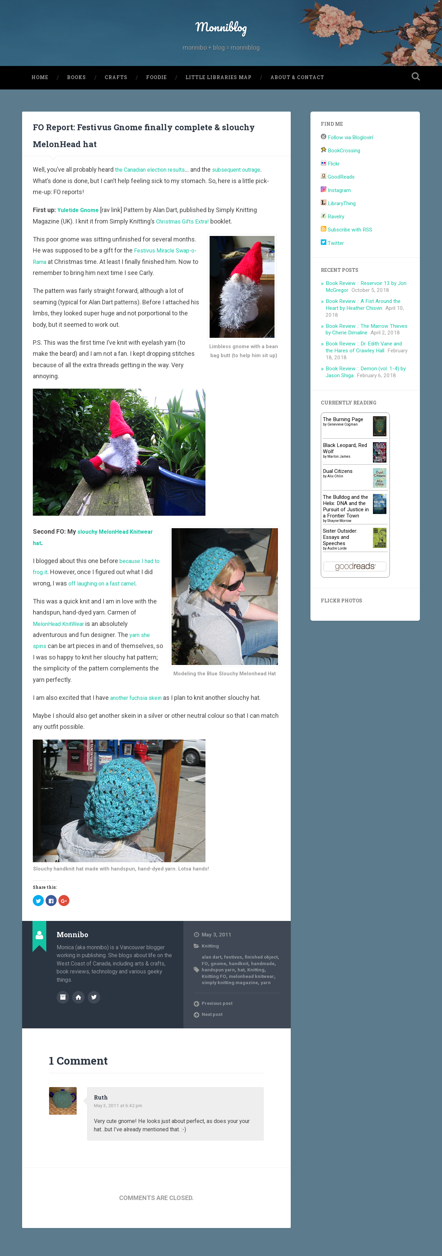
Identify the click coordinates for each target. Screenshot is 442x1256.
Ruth (102, 1125)
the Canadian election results (155, 190)
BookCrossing (340, 172)
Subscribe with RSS (346, 251)
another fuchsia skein (139, 719)
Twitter (332, 264)
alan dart (212, 978)
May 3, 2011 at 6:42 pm (121, 1133)
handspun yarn (248, 991)
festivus (235, 978)
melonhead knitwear (227, 1004)
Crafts (116, 99)
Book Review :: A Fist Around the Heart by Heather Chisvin (363, 326)
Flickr (330, 185)
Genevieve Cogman (342, 445)
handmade (215, 991)
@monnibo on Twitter (94, 1018)
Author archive (63, 1018)
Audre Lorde (337, 569)
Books (76, 99)
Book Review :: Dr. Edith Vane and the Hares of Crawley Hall (364, 368)
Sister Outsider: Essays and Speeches (340, 558)
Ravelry (332, 238)
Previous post (219, 1031)
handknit (260, 985)
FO (223, 985)
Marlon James (338, 477)
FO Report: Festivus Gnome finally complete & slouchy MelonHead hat (149, 154)
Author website (78, 1018)
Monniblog (221, 36)
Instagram (336, 211)
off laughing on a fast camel (106, 604)
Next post (214, 1042)
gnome (238, 985)
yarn (253, 1010)
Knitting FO (236, 997)
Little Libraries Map (218, 99)
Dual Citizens (338, 492)
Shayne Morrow (339, 542)
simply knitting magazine (236, 1007)
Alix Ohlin (335, 497)
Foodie (156, 99)
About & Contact (297, 99)
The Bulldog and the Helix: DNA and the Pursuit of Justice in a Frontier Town (346, 527)
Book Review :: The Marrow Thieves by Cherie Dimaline (366, 350)
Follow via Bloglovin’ (347, 159)
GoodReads (338, 198)
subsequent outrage (250, 190)
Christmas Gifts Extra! (186, 242)
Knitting (211, 967)
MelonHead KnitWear (61, 645)
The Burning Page (343, 440)
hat (273, 991)
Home (39, 99)
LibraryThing (338, 225)
